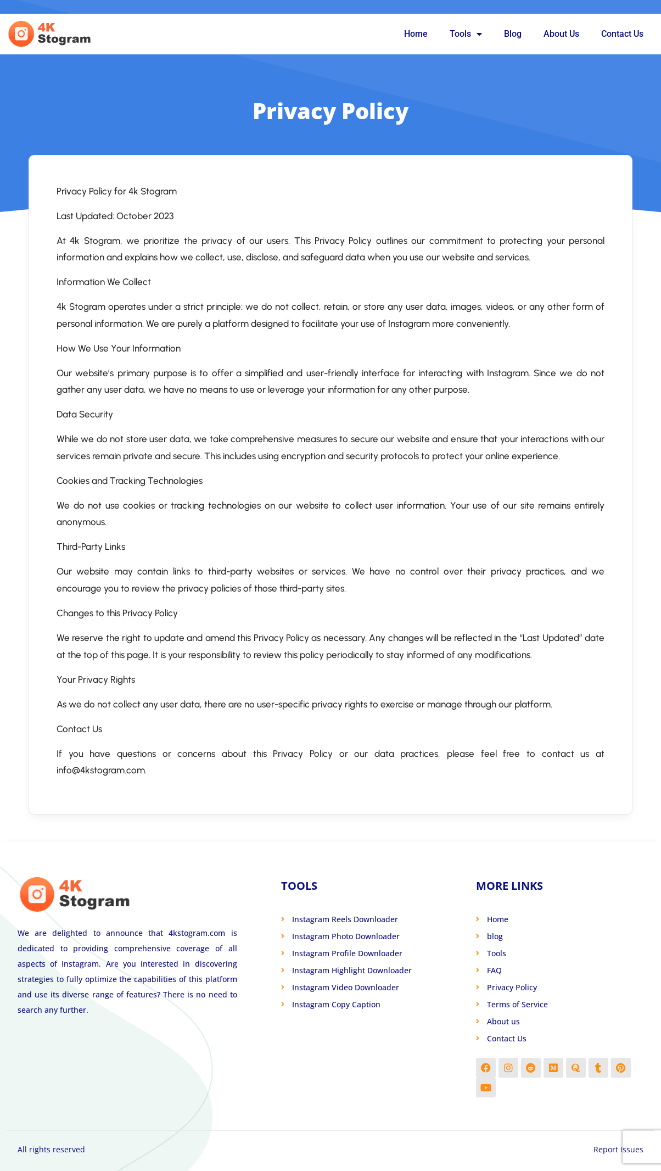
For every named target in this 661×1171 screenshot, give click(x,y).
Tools (466, 34)
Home (416, 34)
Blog (513, 34)
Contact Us (622, 34)
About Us (561, 34)
